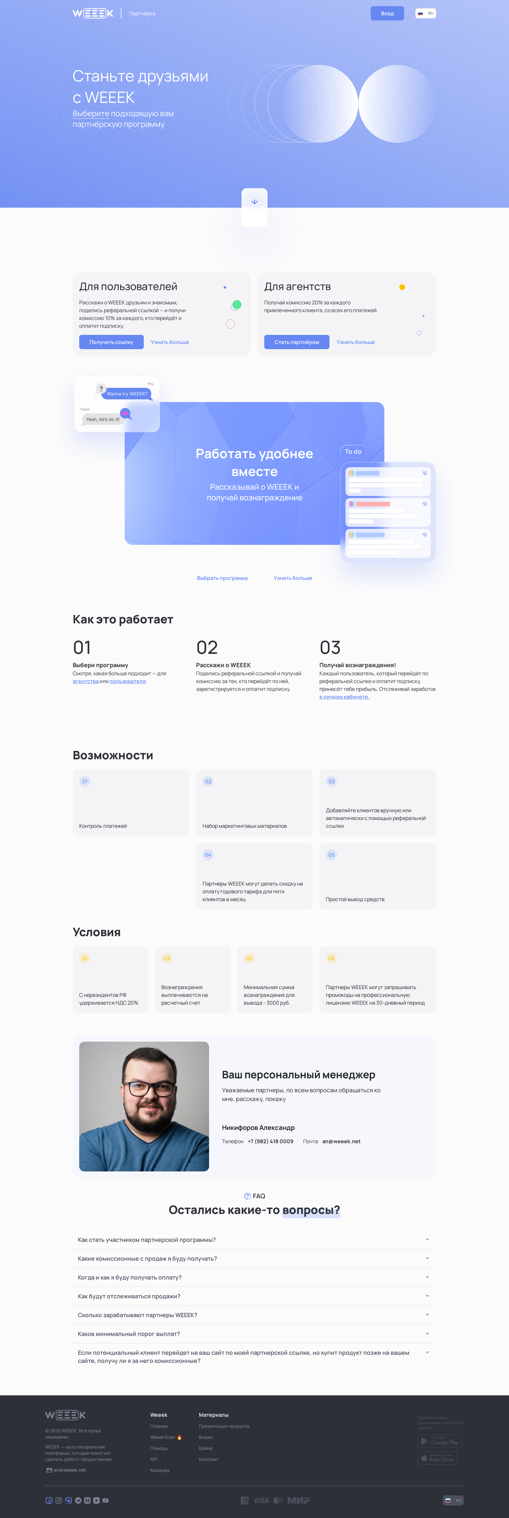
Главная (159, 1426)
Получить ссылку (111, 342)
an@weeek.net (341, 1141)
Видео (206, 1437)
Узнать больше (170, 342)
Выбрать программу (222, 577)
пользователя (127, 681)
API (153, 1459)
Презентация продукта (224, 1426)
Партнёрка (142, 13)
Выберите (91, 113)
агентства (86, 681)
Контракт (209, 1459)
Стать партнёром (297, 342)
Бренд (206, 1448)
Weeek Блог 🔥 (166, 1437)
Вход (387, 13)
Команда (159, 1470)
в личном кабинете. (344, 696)
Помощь (159, 1448)
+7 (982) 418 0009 (270, 1141)
